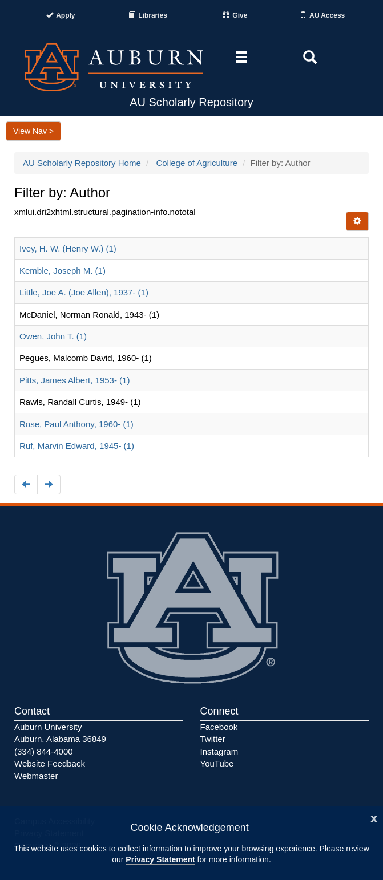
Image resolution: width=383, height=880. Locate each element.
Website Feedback (49, 763)
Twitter (212, 739)
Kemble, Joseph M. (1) (62, 270)
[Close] (373, 818)
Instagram (219, 751)
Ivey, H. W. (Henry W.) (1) (67, 248)
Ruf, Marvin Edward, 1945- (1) (76, 446)
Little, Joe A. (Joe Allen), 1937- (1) (83, 292)
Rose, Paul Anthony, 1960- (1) (76, 424)
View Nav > (33, 131)
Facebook (219, 727)
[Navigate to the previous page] (26, 484)
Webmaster (36, 776)
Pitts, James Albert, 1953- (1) (74, 380)
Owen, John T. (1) (53, 336)
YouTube (217, 763)
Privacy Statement (160, 859)
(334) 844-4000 (43, 751)
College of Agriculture (196, 163)
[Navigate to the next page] (49, 484)
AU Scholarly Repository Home (82, 163)
